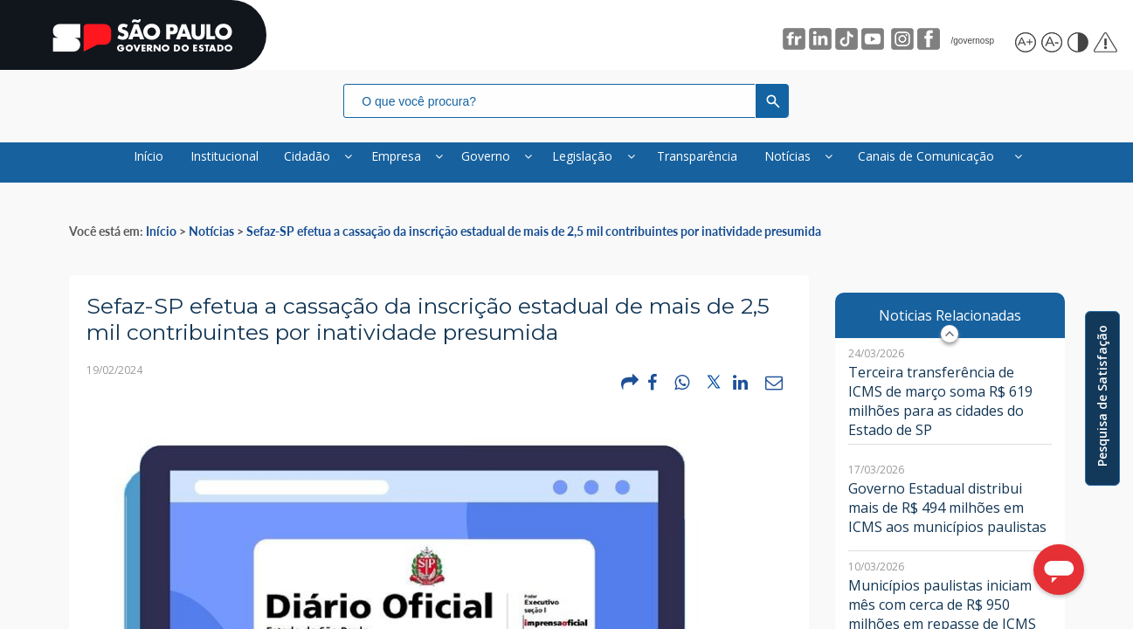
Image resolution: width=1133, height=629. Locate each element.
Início (161, 242)
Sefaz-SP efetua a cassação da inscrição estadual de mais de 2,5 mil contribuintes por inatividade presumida (533, 242)
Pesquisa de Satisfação (1102, 396)
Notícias (211, 242)
